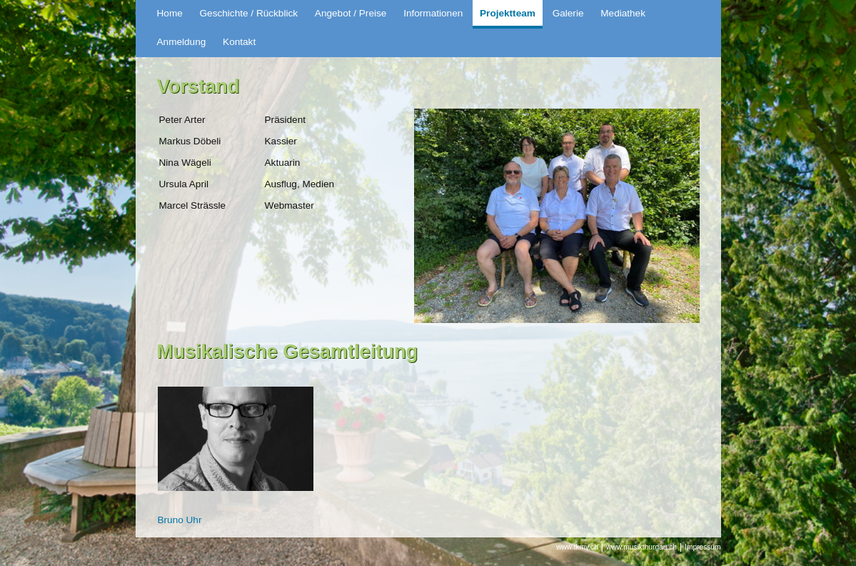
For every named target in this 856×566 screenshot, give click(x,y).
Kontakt (239, 41)
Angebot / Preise (351, 13)
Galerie (568, 13)
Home (170, 13)
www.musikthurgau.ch (641, 547)
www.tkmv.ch (577, 547)
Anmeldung (181, 41)
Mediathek (622, 13)
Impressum (702, 547)
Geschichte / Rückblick (249, 13)
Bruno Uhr (180, 520)
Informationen (433, 13)
